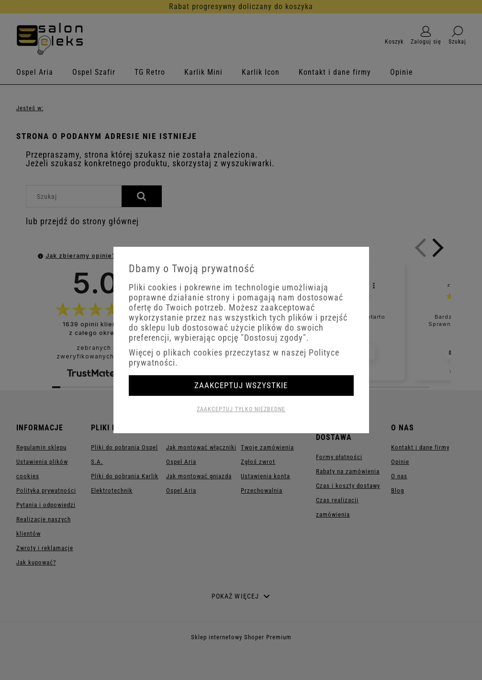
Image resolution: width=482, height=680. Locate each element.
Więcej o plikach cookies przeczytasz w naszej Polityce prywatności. (234, 357)
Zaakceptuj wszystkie (241, 385)
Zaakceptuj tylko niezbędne (241, 409)
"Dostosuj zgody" (273, 338)
